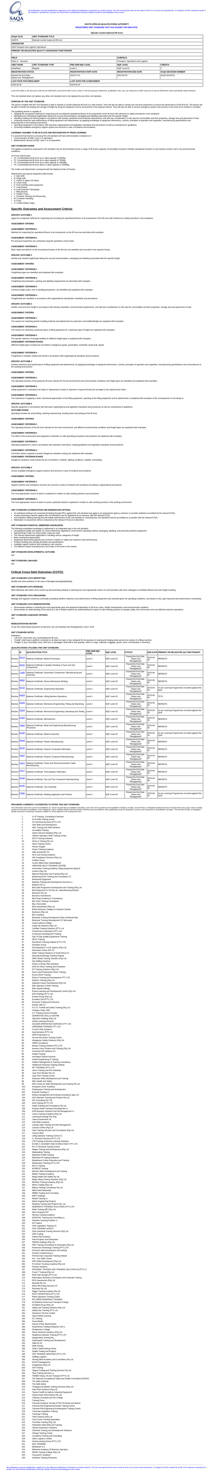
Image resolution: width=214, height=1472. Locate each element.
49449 (22, 740)
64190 (22, 733)
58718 (22, 657)
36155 (22, 748)
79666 (22, 725)
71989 (22, 673)
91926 (22, 710)
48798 (22, 778)
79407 (22, 756)
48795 (22, 786)
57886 (22, 793)
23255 (22, 703)
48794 (22, 665)
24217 (22, 771)
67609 (22, 718)
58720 (22, 688)
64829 (22, 695)
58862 (22, 680)
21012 (22, 763)
